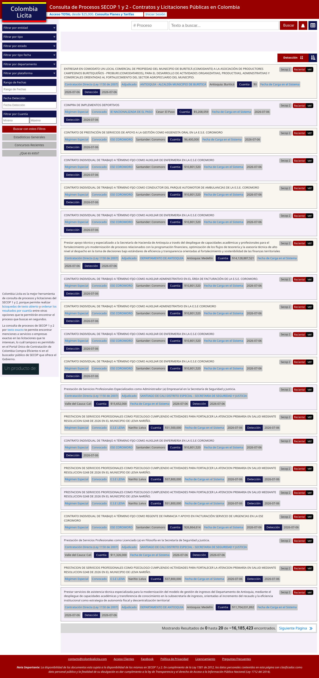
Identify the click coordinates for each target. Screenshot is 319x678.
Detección (290, 57)
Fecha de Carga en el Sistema (279, 84)
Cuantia (244, 84)
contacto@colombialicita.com (87, 659)
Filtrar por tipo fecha (17, 55)
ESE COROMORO (121, 139)
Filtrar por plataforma (18, 73)
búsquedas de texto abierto (20, 306)
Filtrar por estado (15, 46)
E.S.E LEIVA (117, 428)
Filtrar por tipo (13, 37)
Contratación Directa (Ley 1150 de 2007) (91, 84)
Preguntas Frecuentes (236, 659)
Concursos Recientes (29, 145)
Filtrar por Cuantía (16, 114)
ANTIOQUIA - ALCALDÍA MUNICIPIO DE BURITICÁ (173, 84)
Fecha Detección (15, 98)
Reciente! (299, 69)
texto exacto (15, 330)
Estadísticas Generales (29, 137)
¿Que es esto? (29, 153)
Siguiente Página (296, 628)
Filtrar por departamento (20, 64)
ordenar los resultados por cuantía (29, 308)
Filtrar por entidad (16, 28)
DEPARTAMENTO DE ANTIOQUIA (162, 258)
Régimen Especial (76, 112)
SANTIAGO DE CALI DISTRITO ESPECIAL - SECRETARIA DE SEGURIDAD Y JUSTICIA (193, 396)
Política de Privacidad (174, 659)
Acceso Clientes (124, 659)
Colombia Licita (24, 12)
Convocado (99, 112)
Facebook (147, 659)
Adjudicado (129, 84)
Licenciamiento (205, 659)
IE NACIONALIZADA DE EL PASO (131, 112)
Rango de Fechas (15, 82)
